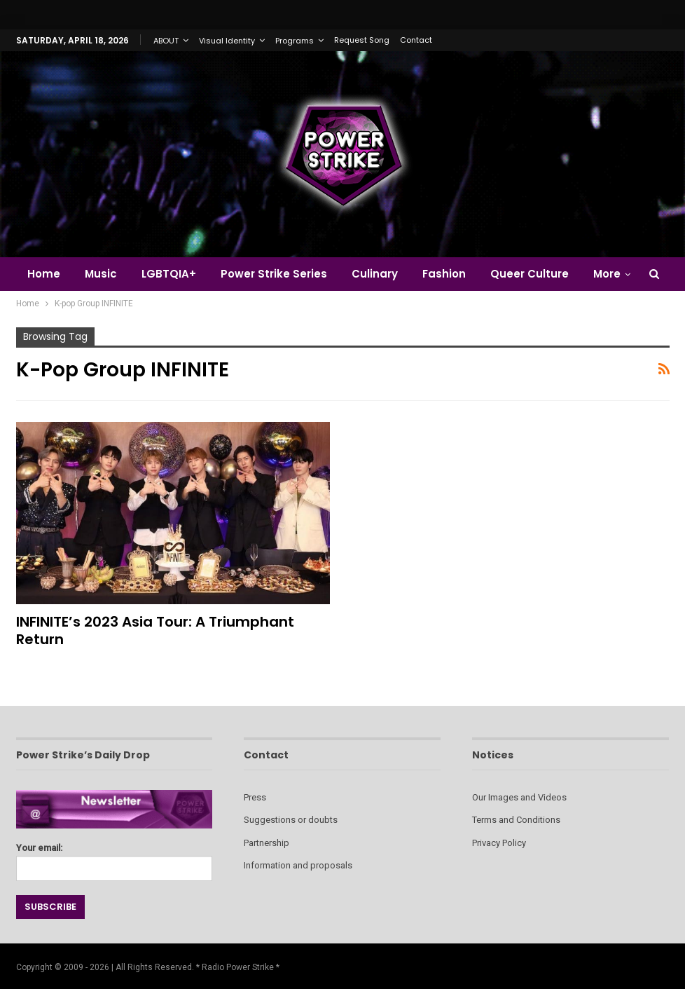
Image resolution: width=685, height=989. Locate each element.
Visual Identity (227, 40)
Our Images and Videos (519, 797)
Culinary (375, 273)
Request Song (361, 40)
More (607, 273)
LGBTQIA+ (168, 273)
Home (43, 273)
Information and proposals (298, 865)
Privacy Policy (499, 843)
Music (101, 273)
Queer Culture (529, 273)
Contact (416, 40)
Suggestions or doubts (291, 819)
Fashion (444, 273)
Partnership (266, 843)
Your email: (114, 858)
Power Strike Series (274, 273)
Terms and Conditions (516, 819)
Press (255, 797)
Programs (294, 40)
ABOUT (166, 40)
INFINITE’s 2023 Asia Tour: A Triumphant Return (155, 630)
